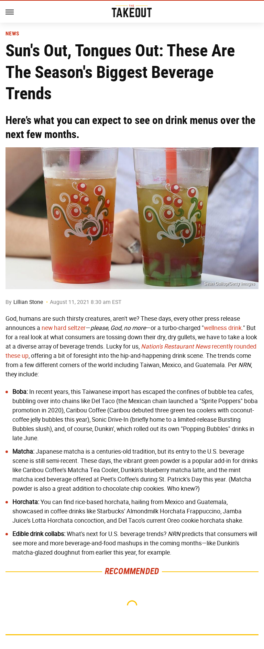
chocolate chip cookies (133, 488)
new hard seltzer (64, 328)
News (12, 33)
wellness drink (223, 328)
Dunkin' (104, 429)
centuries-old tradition (125, 451)
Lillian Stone (28, 302)
